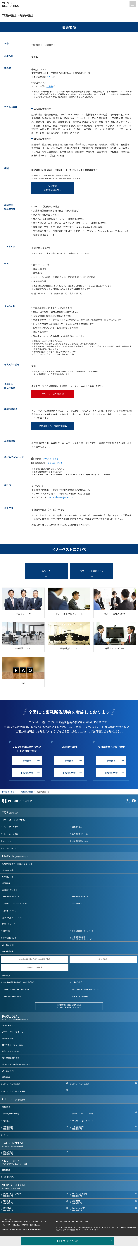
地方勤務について (9, 938)
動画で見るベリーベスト (12, 917)
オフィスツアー (8, 841)
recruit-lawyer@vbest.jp (61, 497)
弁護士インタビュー (10, 889)
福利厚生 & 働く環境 (10, 1057)
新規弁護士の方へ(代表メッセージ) (17, 863)
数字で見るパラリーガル (12, 1045)
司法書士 (6, 1121)
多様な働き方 (77, 903)
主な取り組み (77, 827)
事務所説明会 (26, 772)
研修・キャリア (8, 924)
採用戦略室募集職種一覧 (8, 1209)
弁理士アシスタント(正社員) (82, 1113)
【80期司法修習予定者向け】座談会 (16, 989)
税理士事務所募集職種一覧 (8, 1153)
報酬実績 (6, 883)
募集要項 (27, 760)
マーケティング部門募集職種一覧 (79, 1195)
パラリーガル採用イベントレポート (17, 1064)
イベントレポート (9, 848)
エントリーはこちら (51, 394)
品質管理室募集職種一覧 (77, 1202)
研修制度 (6, 931)
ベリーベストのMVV (10, 827)
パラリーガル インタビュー (13, 1032)
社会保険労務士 (9, 1177)
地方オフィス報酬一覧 (80, 996)
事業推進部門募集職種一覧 (8, 1128)
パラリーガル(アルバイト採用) (14, 1091)
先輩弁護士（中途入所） (81, 896)
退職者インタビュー (10, 910)
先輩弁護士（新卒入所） (12, 896)
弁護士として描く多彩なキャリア (15, 903)
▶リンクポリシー (81, 1221)
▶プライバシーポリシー (65, 1221)
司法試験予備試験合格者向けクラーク (86, 989)
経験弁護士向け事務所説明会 (53, 426)
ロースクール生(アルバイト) (82, 1121)
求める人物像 (7, 870)
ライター (6, 1135)
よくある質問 (7, 944)
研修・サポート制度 (10, 1051)
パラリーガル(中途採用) (80, 1084)
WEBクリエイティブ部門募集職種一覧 (12, 1195)
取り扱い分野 (7, 876)
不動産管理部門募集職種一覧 (78, 1128)
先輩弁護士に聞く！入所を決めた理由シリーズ (82, 938)
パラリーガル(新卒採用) (11, 1084)
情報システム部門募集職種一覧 (78, 1209)
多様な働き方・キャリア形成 (82, 931)
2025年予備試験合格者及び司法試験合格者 (34, 959)
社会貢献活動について (80, 841)
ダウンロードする (50, 459)
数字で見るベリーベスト (81, 834)
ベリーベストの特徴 (10, 834)
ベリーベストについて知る (13, 820)
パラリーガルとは (9, 1025)
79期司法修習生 (103, 959)
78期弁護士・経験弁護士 (35, 967)
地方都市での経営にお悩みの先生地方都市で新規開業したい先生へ (69, 1006)
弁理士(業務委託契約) (11, 1113)
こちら (49, 76)
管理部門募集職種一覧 (8, 1202)
